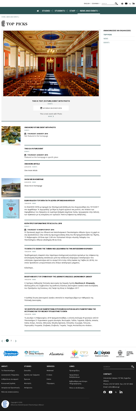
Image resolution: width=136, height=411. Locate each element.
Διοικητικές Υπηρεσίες (10, 375)
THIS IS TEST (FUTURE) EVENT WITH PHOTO (51, 100)
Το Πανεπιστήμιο (8, 370)
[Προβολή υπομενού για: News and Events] (99, 11)
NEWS (105, 38)
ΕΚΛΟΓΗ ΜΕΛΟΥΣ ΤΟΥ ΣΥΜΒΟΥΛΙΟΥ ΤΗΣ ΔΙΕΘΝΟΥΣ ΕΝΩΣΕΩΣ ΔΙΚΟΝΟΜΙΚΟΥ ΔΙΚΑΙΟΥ (62, 276)
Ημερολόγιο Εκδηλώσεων (74, 376)
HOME (3, 17)
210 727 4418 (114, 384)
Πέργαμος (50, 383)
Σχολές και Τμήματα (32, 375)
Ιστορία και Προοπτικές (10, 388)
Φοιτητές (27, 383)
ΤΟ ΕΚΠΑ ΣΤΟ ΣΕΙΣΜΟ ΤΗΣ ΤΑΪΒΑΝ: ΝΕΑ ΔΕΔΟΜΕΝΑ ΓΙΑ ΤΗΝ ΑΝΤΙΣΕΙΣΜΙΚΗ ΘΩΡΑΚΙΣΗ (62, 248)
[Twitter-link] (130, 4)
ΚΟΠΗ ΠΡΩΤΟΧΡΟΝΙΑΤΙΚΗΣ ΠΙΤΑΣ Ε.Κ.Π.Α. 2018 (44, 223)
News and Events (12, 17)
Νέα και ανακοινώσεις (10, 392)
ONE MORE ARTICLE (32, 163)
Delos (49, 379)
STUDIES (46, 10)
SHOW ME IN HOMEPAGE (35, 179)
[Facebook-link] (122, 4)
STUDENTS (60, 10)
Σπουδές (27, 370)
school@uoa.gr (114, 387)
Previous (5, 340)
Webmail (50, 370)
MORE (51, 116)
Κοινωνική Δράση (8, 383)
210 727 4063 (128, 384)
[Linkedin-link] (134, 4)
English (87, 4)
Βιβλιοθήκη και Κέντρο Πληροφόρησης (78, 382)
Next (22, 340)
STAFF (72, 10)
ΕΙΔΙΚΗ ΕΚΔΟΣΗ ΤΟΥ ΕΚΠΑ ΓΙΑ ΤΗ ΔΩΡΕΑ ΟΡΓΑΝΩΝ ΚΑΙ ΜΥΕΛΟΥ (52, 200)
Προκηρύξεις (74, 370)
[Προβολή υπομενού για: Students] (66, 11)
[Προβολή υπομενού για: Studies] (51, 11)
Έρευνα (27, 379)
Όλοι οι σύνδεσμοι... (77, 388)
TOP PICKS (107, 34)
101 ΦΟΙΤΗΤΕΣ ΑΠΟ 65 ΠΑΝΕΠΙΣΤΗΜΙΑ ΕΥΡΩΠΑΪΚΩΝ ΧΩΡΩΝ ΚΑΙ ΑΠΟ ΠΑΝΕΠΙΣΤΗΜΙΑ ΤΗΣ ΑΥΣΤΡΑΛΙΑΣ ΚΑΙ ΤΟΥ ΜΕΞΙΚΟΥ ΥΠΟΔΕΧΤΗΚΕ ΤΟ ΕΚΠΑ (61, 310)
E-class (49, 375)
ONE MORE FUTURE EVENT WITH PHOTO (41, 127)
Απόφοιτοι (28, 388)
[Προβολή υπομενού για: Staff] (76, 11)
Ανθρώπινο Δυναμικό (9, 379)
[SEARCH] (110, 3)
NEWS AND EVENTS (89, 10)
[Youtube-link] (126, 4)
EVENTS (106, 42)
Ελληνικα (95, 4)
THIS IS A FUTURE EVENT (34, 148)
